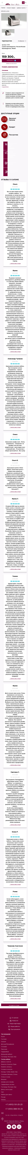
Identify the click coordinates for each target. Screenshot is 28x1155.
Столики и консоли (6, 1069)
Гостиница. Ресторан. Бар (8, 1056)
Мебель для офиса (6, 1094)
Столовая (4, 1046)
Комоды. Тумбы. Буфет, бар (9, 1071)
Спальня (3, 1041)
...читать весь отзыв (15, 263)
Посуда (3, 1097)
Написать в (11, 60)
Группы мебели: (5, 1059)
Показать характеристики (10, 66)
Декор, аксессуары (6, 1089)
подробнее (5, 87)
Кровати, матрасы (6, 1066)
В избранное (22, 41)
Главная (3, 7)
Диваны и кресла (21, 7)
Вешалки (3, 1079)
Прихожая (4, 1049)
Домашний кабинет (6, 1054)
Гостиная (3, 1039)
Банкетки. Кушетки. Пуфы (8, 1064)
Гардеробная (5, 1051)
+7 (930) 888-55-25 (14, 1109)
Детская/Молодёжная (7, 1044)
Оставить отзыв (14, 1005)
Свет (2, 1092)
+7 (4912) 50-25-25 (14, 1104)
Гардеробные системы (7, 1084)
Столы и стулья (5, 1076)
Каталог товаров (11, 7)
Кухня (3, 1036)
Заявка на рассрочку (11, 63)
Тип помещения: (6, 1034)
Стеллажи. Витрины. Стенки (9, 1074)
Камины (3, 1099)
